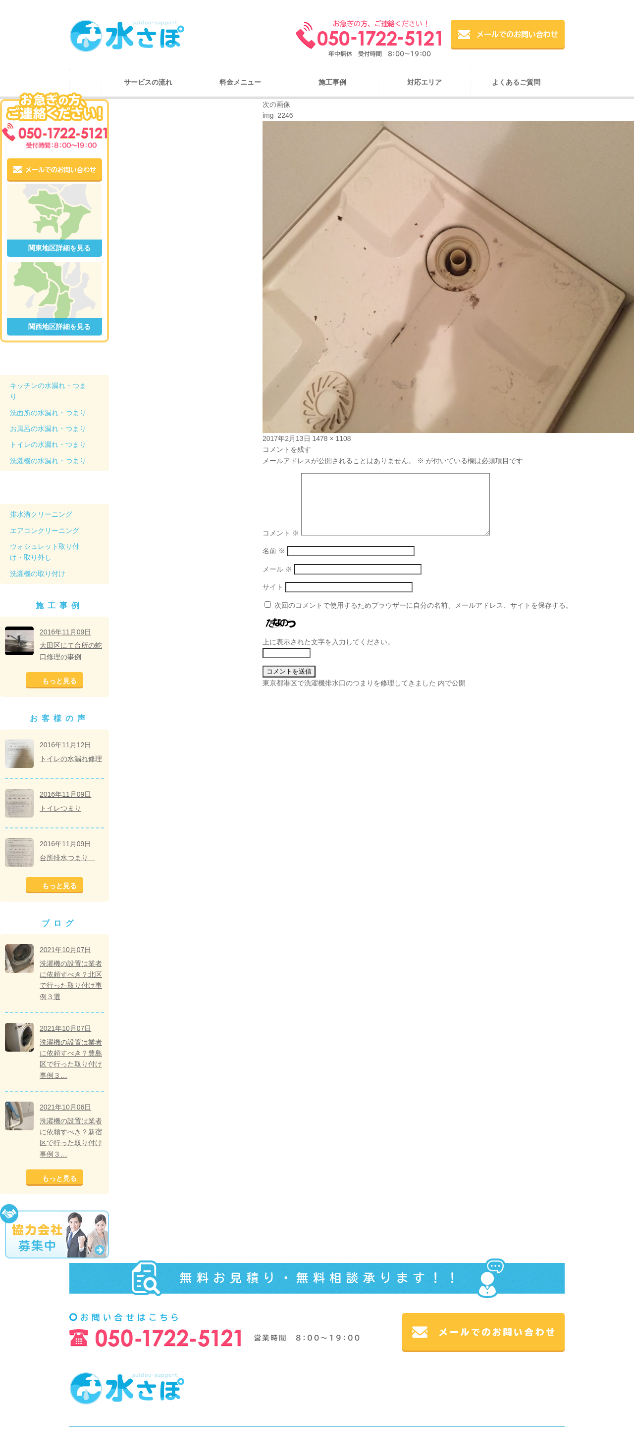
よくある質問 (368, 1393)
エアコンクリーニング (44, 530)
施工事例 (332, 82)
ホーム (85, 81)
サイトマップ (547, 1407)
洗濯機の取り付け (37, 574)
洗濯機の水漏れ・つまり (48, 461)
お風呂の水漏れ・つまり (48, 429)
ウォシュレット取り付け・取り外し (44, 551)
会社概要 (463, 1393)
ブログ (502, 1393)
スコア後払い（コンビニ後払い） (466, 1407)
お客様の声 (418, 1393)
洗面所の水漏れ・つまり (48, 413)
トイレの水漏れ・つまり (48, 444)
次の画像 (276, 104)
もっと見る (59, 681)
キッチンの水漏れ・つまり (48, 391)
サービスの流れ (148, 82)
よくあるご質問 (516, 82)
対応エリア (424, 82)
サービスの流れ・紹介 (392, 1379)
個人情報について (380, 1407)
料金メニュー (240, 82)
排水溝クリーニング (41, 514)
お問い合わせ (547, 1393)
